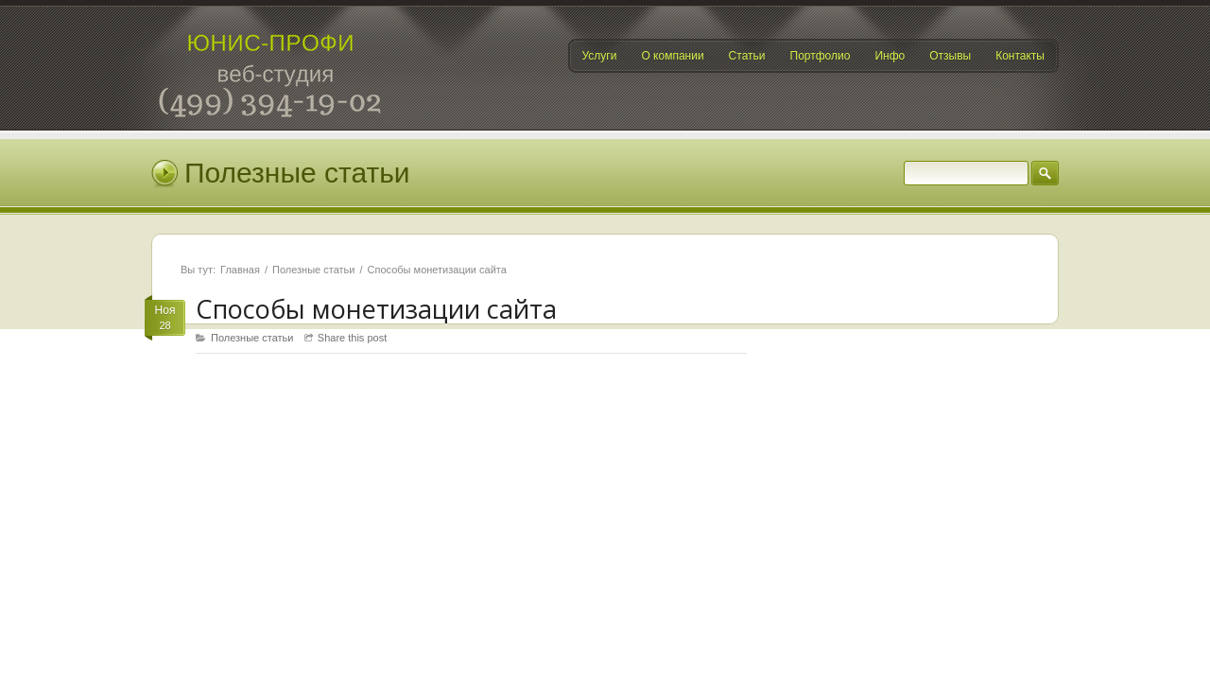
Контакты (1020, 55)
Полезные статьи (313, 269)
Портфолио (820, 55)
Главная (240, 269)
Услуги (599, 55)
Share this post (352, 337)
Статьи (747, 55)
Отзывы (950, 55)
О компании (672, 55)
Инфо (889, 55)
